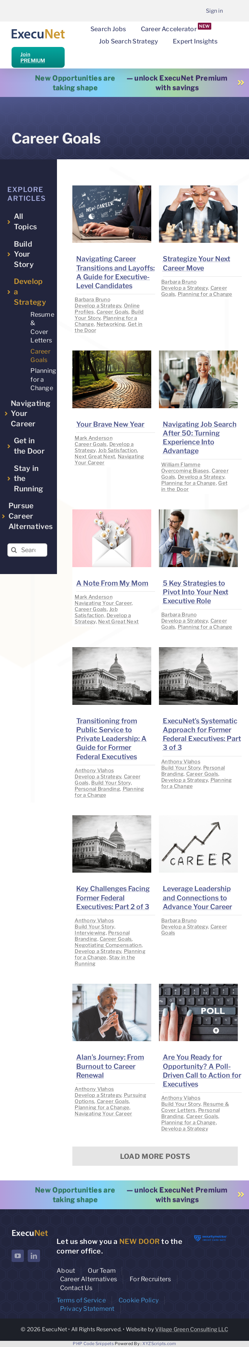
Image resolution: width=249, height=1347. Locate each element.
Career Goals (113, 312)
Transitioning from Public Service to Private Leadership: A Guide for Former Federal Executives (111, 739)
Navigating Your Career (103, 603)
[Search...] (27, 550)
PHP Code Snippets (93, 1343)
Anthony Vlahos (94, 770)
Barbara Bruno (92, 299)
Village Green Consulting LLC (191, 1329)
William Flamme (181, 464)
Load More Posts (155, 1156)
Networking (111, 324)
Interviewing (90, 933)
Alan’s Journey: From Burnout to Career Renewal (110, 1066)
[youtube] (18, 1256)
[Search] (14, 550)
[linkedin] (34, 1256)
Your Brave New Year (110, 424)
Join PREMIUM (32, 57)
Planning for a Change (205, 294)
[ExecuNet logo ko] (30, 1232)
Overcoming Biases (185, 470)
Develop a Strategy (98, 305)
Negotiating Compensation (108, 945)
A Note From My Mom (112, 583)
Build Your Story (110, 782)
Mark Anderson (94, 438)
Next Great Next (95, 456)
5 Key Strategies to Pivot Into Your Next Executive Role (195, 592)
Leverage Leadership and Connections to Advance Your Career (197, 897)
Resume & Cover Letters (195, 1107)
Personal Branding (97, 789)
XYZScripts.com (159, 1343)
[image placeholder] (111, 189)
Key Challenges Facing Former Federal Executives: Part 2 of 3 (113, 897)
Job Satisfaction (117, 450)
